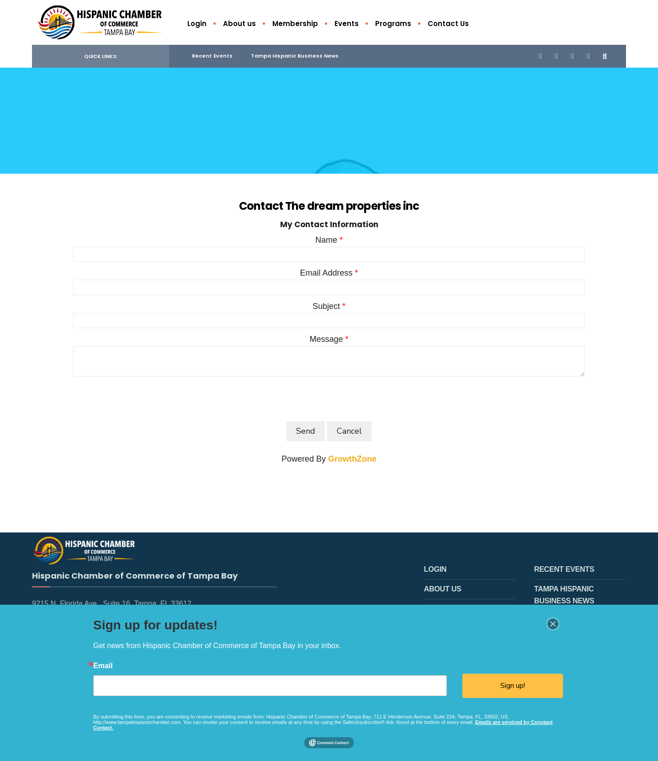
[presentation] (142, 400)
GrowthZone (352, 460)
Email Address (326, 274)
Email (103, 666)
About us (239, 23)
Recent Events (212, 57)
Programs (393, 23)
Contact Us (448, 23)
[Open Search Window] (604, 57)
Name (326, 241)
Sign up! (512, 686)
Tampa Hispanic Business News (295, 57)
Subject (326, 307)
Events (346, 23)
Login (197, 23)
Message (326, 340)
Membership (295, 23)
